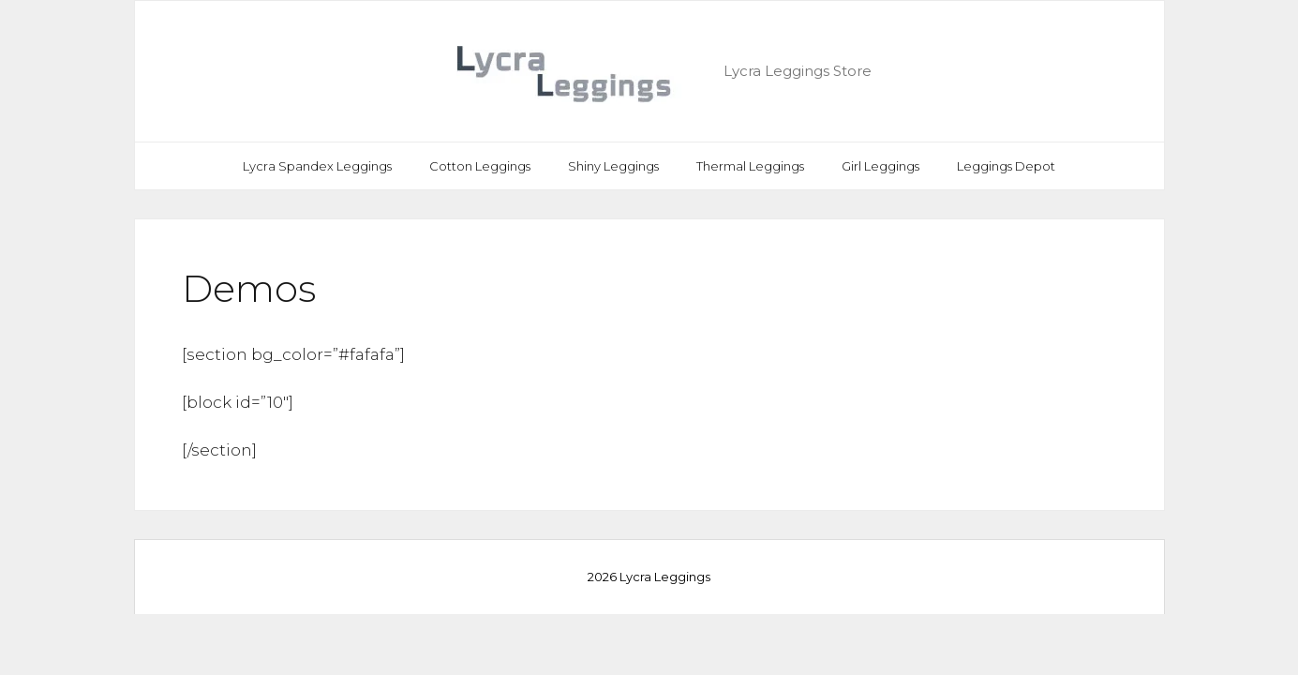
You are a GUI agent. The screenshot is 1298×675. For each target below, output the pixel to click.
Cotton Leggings (479, 165)
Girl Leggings (880, 165)
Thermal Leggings (750, 165)
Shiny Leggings (613, 165)
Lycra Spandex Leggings (317, 165)
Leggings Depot (1006, 165)
